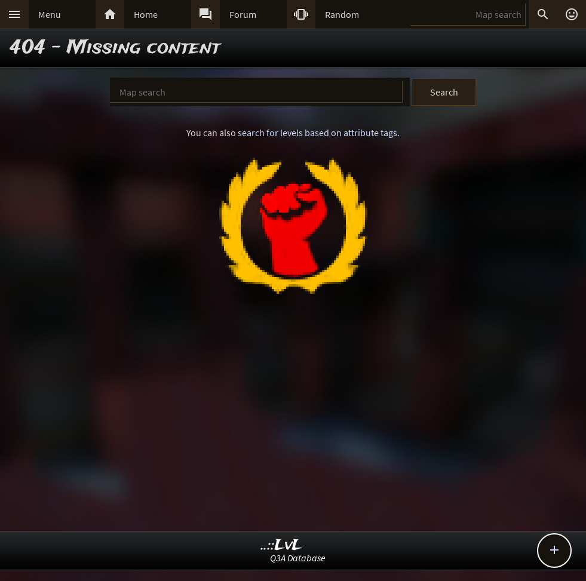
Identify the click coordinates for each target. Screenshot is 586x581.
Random (342, 14)
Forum (242, 14)
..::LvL (282, 545)
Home (146, 14)
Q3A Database (298, 558)
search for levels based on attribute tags (317, 133)
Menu (49, 14)
